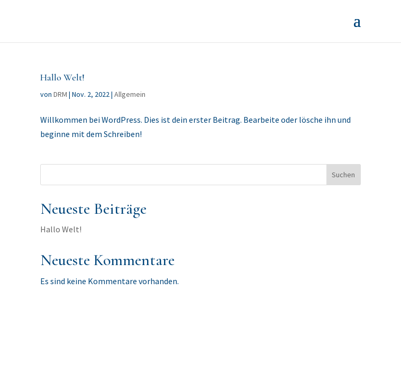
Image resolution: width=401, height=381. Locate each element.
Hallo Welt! (62, 77)
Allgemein (129, 94)
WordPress (279, 334)
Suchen (343, 174)
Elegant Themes (177, 334)
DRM (60, 94)
